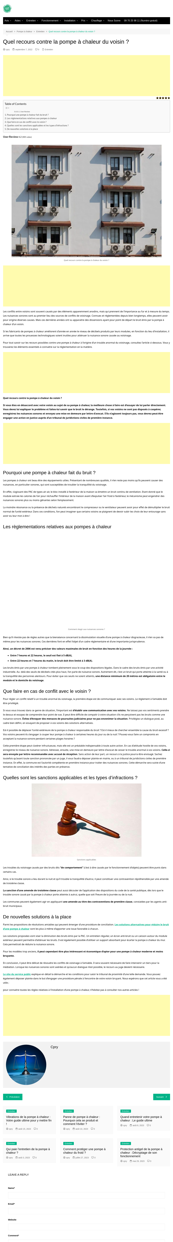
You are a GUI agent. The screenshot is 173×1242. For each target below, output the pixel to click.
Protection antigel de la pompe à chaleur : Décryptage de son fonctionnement (141, 1153)
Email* (11, 1204)
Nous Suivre (114, 20)
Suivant (161, 1097)
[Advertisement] (86, 75)
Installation (69, 20)
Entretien (31, 20)
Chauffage (96, 20)
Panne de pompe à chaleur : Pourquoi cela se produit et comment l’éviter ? (81, 1120)
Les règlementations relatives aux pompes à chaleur (32, 118)
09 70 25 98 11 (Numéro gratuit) (140, 20)
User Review (25, 111)
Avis (7, 20)
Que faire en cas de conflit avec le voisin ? (26, 122)
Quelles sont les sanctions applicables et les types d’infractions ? (38, 125)
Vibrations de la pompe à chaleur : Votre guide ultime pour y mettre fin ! (29, 1120)
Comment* (13, 1235)
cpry (6, 49)
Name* (11, 1188)
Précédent (12, 1097)
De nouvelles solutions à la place (22, 129)
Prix (83, 20)
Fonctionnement (50, 20)
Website (12, 1219)
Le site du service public (17, 974)
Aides (18, 20)
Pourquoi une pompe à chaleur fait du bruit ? (28, 114)
